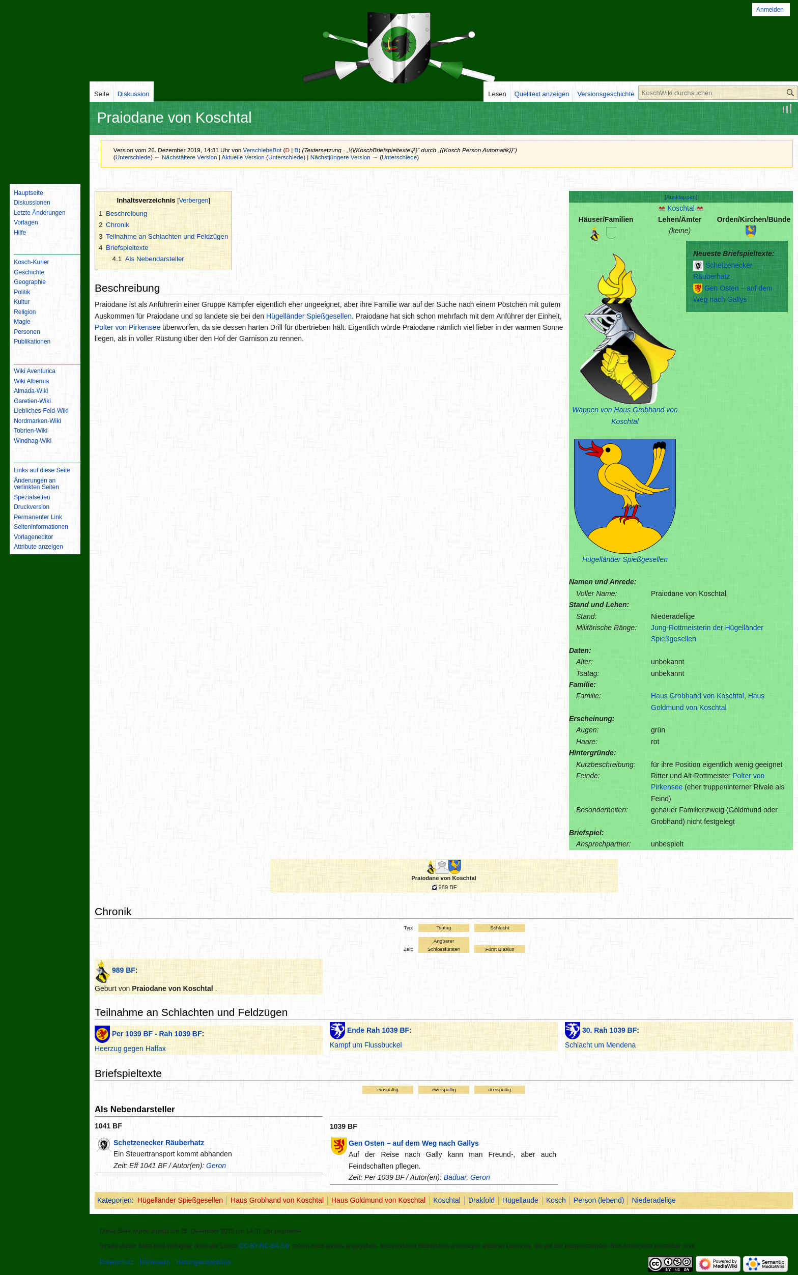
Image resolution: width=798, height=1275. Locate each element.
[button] (681, 197)
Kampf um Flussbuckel (366, 1045)
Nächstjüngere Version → (344, 157)
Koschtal (681, 208)
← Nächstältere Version (185, 157)
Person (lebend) (599, 1200)
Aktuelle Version (242, 157)
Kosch (556, 1200)
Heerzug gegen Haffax (130, 1048)
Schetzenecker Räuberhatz (158, 1143)
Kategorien (114, 1200)
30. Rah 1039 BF (609, 1030)
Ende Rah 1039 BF (378, 1030)
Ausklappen (681, 197)
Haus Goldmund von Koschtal (378, 1200)
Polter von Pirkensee (127, 327)
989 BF (123, 970)
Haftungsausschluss (203, 1262)
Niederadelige (653, 1200)
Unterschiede (133, 157)
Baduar (455, 1177)
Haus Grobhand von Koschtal (697, 696)
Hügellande (520, 1200)
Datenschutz (117, 1262)
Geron (216, 1165)
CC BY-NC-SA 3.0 (264, 1246)
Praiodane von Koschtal (443, 878)
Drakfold (481, 1200)
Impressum (155, 1262)
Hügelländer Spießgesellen (625, 559)
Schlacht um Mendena (600, 1045)
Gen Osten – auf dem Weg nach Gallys (414, 1143)
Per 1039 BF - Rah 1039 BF (157, 1034)
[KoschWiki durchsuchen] (718, 93)
